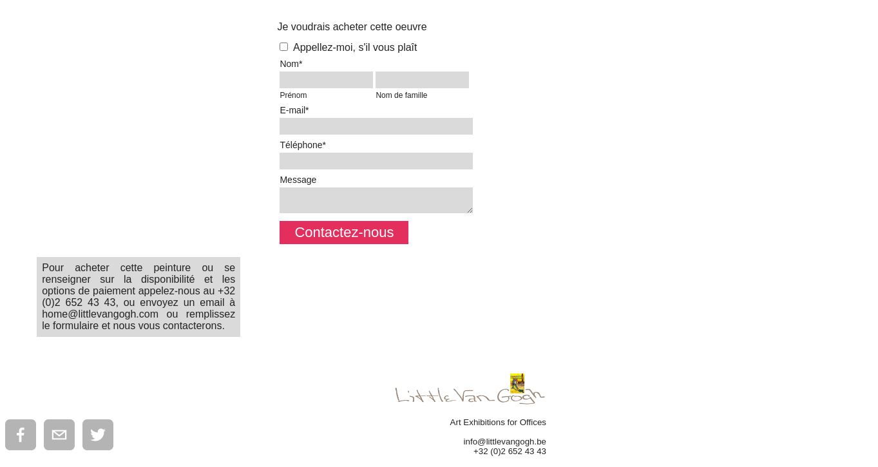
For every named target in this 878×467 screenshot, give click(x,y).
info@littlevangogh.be (505, 441)
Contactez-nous (344, 232)
